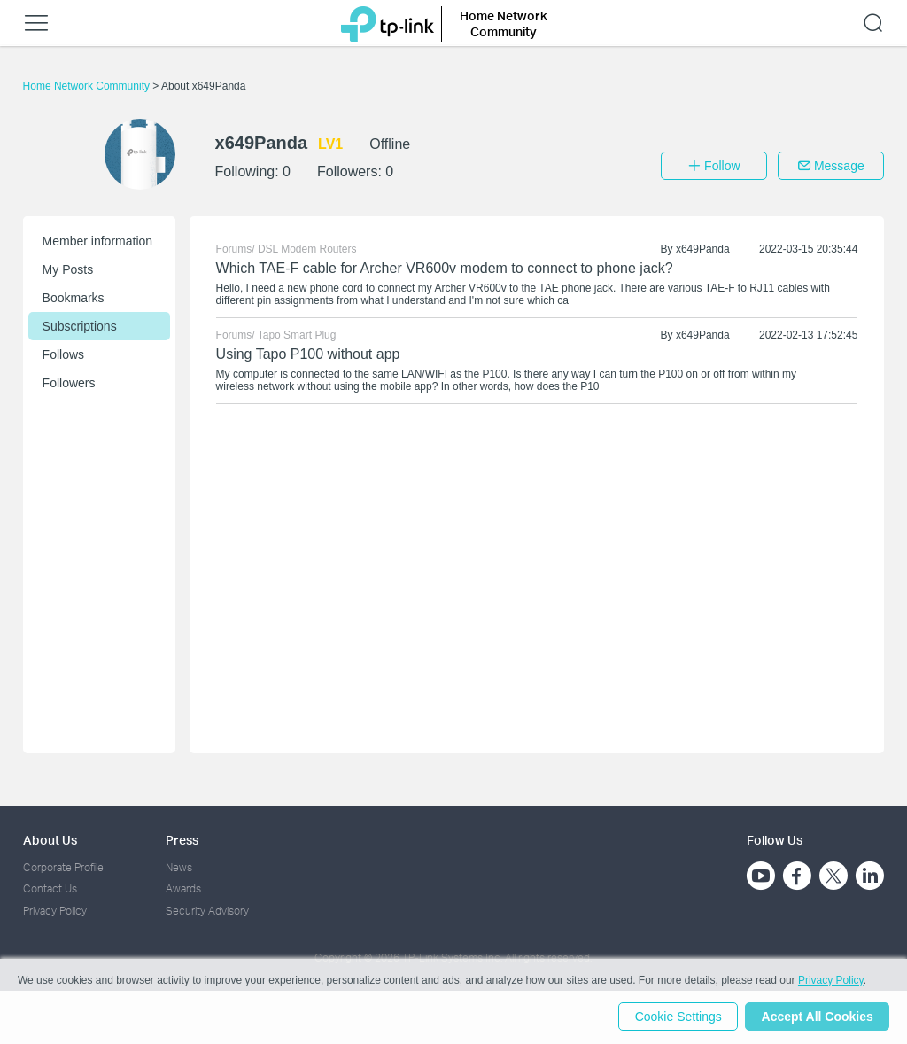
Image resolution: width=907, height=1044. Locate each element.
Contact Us (50, 888)
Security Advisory (207, 910)
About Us (50, 839)
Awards (183, 888)
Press (182, 839)
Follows (63, 354)
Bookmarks (74, 298)
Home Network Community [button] (503, 23)
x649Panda (703, 249)
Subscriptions (80, 326)
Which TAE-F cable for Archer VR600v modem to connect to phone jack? (444, 268)
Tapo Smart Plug (297, 335)
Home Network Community (88, 86)
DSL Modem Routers (307, 249)
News (179, 867)
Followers (69, 383)
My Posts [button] (68, 269)
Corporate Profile (63, 867)
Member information (98, 241)
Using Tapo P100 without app (308, 354)
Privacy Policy (55, 910)
